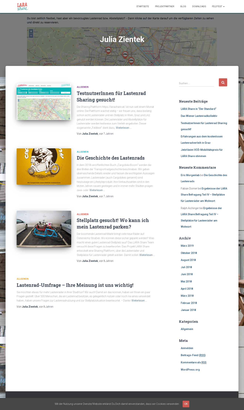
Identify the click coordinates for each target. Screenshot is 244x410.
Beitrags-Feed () (193, 355)
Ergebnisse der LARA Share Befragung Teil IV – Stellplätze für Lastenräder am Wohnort (204, 194)
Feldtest (218, 6)
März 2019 (187, 245)
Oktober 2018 (189, 252)
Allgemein (83, 87)
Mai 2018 (186, 281)
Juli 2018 (186, 267)
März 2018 (187, 295)
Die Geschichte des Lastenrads (111, 158)
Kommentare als (193, 362)
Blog (183, 6)
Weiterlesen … (123, 127)
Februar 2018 (189, 302)
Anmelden (187, 348)
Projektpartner (164, 6)
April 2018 (187, 288)
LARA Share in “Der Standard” (198, 108)
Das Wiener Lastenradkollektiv (199, 115)
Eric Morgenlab (190, 175)
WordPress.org (190, 369)
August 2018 (188, 260)
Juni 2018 (187, 274)
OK (186, 403)
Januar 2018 (188, 310)
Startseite (142, 6)
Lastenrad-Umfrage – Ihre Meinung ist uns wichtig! (75, 285)
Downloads (199, 6)
